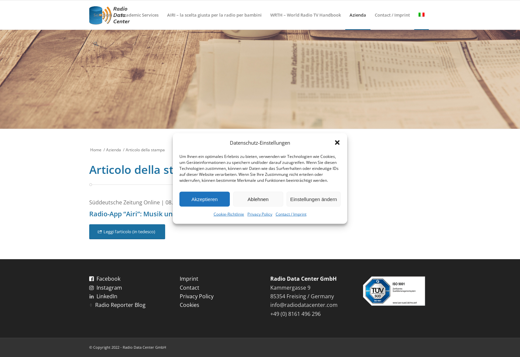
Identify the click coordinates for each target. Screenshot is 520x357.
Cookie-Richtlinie (229, 214)
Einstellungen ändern (313, 199)
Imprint (189, 278)
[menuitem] (103, 15)
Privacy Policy (259, 214)
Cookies (189, 305)
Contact (189, 287)
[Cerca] (95, 44)
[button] (337, 142)
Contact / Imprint (291, 214)
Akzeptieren (204, 199)
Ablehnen (258, 199)
